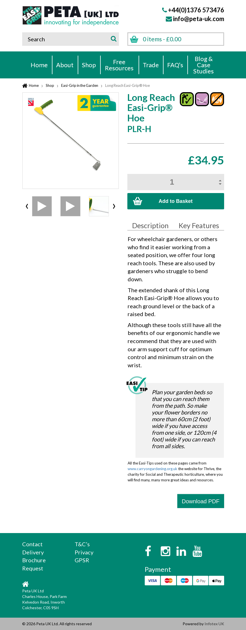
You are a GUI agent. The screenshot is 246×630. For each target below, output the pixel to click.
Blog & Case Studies (203, 65)
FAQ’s (175, 65)
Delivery (33, 552)
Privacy (84, 552)
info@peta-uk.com (198, 18)
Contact (32, 544)
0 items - (162, 38)
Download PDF (201, 501)
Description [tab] (150, 225)
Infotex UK (214, 623)
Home (39, 65)
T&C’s (82, 544)
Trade (151, 65)
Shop (89, 65)
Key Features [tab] (199, 225)
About (64, 65)
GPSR (82, 560)
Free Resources (119, 65)
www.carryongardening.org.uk (152, 468)
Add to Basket (175, 201)
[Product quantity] (175, 182)
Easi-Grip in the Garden (79, 85)
